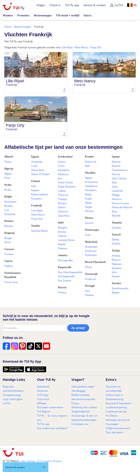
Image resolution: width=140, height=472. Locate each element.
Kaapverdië (64, 267)
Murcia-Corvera (120, 203)
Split (87, 165)
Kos (60, 178)
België (8, 196)
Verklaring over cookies (84, 407)
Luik (6, 209)
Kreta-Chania (65, 182)
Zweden (116, 283)
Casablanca (91, 185)
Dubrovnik (90, 161)
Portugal (90, 285)
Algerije (8, 168)
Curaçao (9, 249)
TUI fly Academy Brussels (48, 460)
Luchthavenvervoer (116, 411)
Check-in (55, 5)
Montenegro (92, 229)
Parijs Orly (96, 47)
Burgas (8, 237)
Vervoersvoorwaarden (83, 399)
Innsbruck (90, 279)
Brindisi (62, 231)
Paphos (8, 265)
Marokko (90, 172)
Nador (88, 194)
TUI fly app (72, 5)
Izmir (114, 272)
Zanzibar (116, 227)
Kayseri (116, 276)
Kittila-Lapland (39, 194)
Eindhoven (91, 250)
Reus (114, 211)
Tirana (7, 161)
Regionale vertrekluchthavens (13, 388)
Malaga (116, 194)
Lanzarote (117, 190)
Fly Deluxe (111, 415)
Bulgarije (9, 232)
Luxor (34, 165)
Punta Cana (11, 282)
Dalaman (117, 263)
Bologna (62, 227)
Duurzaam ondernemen (50, 407)
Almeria (116, 165)
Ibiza (114, 182)
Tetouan (89, 210)
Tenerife (116, 215)
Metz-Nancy (81, 47)
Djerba (115, 239)
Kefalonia (63, 174)
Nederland (91, 241)
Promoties (23, 15)
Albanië (8, 156)
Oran (7, 177)
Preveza (62, 199)
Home (7, 26)
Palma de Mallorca (122, 207)
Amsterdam (91, 246)
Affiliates (41, 403)
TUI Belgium (44, 411)
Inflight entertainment (118, 428)
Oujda (88, 198)
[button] (25, 467)
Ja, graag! (78, 327)
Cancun (89, 222)
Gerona (116, 174)
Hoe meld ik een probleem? (52, 428)
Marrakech (91, 190)
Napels (61, 244)
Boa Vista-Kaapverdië (70, 272)
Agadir (88, 177)
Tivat (87, 234)
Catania (62, 235)
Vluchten (8, 15)
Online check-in (114, 394)
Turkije (116, 250)
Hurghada (36, 161)
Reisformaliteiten (80, 394)
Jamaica (62, 255)
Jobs (23, 460)
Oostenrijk (91, 273)
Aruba (7, 184)
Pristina (62, 292)
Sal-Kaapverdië (66, 276)
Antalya (116, 255)
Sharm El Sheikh (40, 174)
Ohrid (88, 267)
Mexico (89, 217)
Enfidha (116, 243)
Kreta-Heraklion (67, 186)
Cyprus (8, 260)
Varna (7, 242)
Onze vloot (43, 399)
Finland (35, 181)
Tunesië (116, 234)
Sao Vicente (64, 280)
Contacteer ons (79, 423)
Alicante (116, 161)
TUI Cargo (42, 394)
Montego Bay (65, 260)
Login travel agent (13, 399)
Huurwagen (112, 423)
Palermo (62, 248)
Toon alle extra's (114, 432)
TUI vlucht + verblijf (67, 15)
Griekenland (65, 156)
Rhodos (62, 203)
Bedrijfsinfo (43, 386)
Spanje (116, 156)
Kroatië (89, 156)
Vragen (40, 5)
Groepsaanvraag (12, 394)
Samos (61, 207)
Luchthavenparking (116, 407)
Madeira (89, 294)
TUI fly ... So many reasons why (52, 417)
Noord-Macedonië (95, 261)
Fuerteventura (119, 170)
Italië (61, 222)
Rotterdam (91, 255)
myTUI (118, 5)
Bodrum (116, 259)
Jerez (115, 186)
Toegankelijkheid (80, 411)
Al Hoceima (91, 181)
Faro (87, 290)
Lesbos (62, 190)
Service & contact (94, 5)
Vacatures (42, 390)
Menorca (116, 199)
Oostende (9, 214)
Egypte (35, 156)
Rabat (88, 202)
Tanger (88, 206)
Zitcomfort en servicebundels (114, 388)
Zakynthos (64, 215)
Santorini (63, 211)
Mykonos (63, 194)
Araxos (61, 161)
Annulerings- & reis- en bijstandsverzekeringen (84, 417)
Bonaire (9, 220)
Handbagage (78, 390)
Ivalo (33, 185)
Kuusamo (36, 198)
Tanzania (117, 222)
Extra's (88, 15)
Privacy (75, 403)
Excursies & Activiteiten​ (118, 403)
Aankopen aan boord (117, 419)
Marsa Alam (37, 170)
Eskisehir (116, 268)
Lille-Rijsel (67, 47)
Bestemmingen (43, 15)
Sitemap (31, 460)
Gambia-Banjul (39, 230)
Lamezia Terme (66, 239)
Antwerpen (10, 201)
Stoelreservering (114, 399)
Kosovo (62, 287)
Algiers (8, 173)
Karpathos (63, 170)
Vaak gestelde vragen (83, 386)
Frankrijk (36, 205)
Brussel (8, 205)
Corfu (61, 165)
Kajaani (35, 190)
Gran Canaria (119, 178)
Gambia (35, 225)
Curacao (8, 253)
